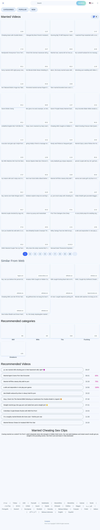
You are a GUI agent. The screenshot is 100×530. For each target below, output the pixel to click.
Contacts (47, 521)
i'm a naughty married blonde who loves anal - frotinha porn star (23, 417)
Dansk (47, 506)
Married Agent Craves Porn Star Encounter (16, 376)
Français (76, 509)
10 (70, 254)
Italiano (96, 509)
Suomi (37, 506)
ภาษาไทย (7, 506)
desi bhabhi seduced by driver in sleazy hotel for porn (20, 393)
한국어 (18, 506)
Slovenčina (70, 503)
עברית (5, 503)
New (33, 9)
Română (39, 509)
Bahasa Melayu (63, 509)
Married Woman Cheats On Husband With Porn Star (19, 422)
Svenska (50, 509)
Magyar (78, 506)
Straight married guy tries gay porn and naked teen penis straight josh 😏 (26, 405)
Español (70, 512)
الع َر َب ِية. (89, 506)
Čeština (68, 506)
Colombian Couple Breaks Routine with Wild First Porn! (20, 411)
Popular (22, 9)
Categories (8, 9)
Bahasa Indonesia (47, 512)
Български (28, 509)
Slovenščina (58, 503)
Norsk (91, 503)
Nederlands (45, 503)
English (60, 512)
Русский (33, 503)
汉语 (24, 503)
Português (5, 509)
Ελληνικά (57, 506)
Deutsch (16, 509)
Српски (82, 503)
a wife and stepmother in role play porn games (18, 387)
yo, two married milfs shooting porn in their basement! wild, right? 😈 (24, 370)
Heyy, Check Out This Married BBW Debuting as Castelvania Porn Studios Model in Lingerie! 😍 (33, 399)
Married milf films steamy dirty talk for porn (16, 381)
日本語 (28, 506)
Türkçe (15, 503)
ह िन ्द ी (33, 512)
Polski (86, 509)
